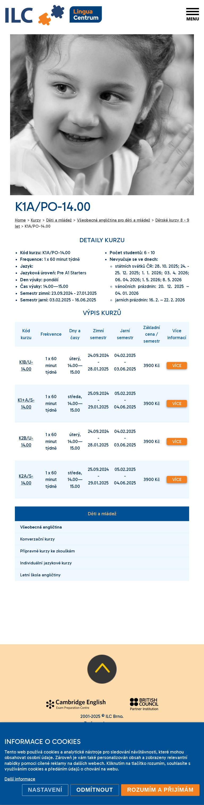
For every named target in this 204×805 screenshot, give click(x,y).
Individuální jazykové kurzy (46, 562)
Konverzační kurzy (37, 539)
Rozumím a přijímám (160, 790)
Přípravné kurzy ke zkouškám (47, 550)
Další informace (20, 779)
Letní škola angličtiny (40, 574)
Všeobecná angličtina (41, 527)
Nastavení (45, 790)
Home (20, 220)
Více (176, 365)
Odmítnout (94, 790)
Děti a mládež (102, 514)
